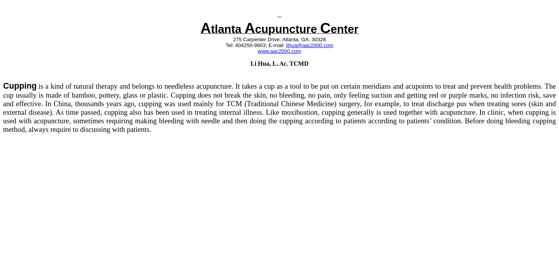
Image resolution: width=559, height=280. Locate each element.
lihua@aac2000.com (309, 45)
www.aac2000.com (279, 51)
